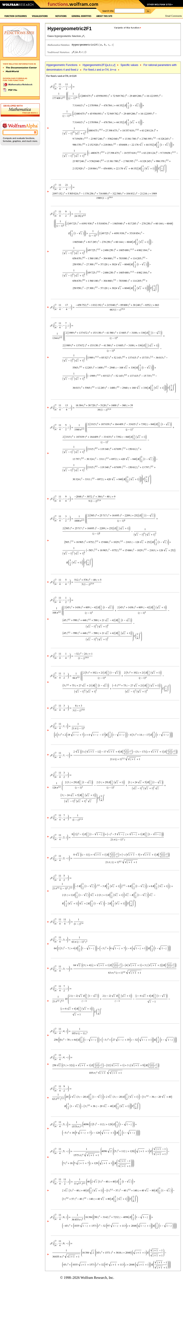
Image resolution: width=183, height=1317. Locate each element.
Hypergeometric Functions (61, 65)
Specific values (129, 65)
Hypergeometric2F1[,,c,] (99, 65)
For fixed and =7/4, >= (100, 69)
